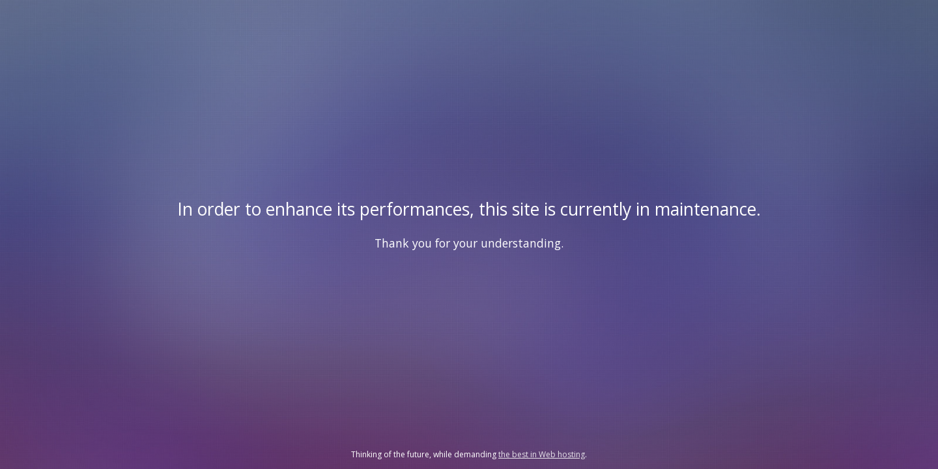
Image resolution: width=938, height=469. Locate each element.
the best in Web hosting (541, 454)
